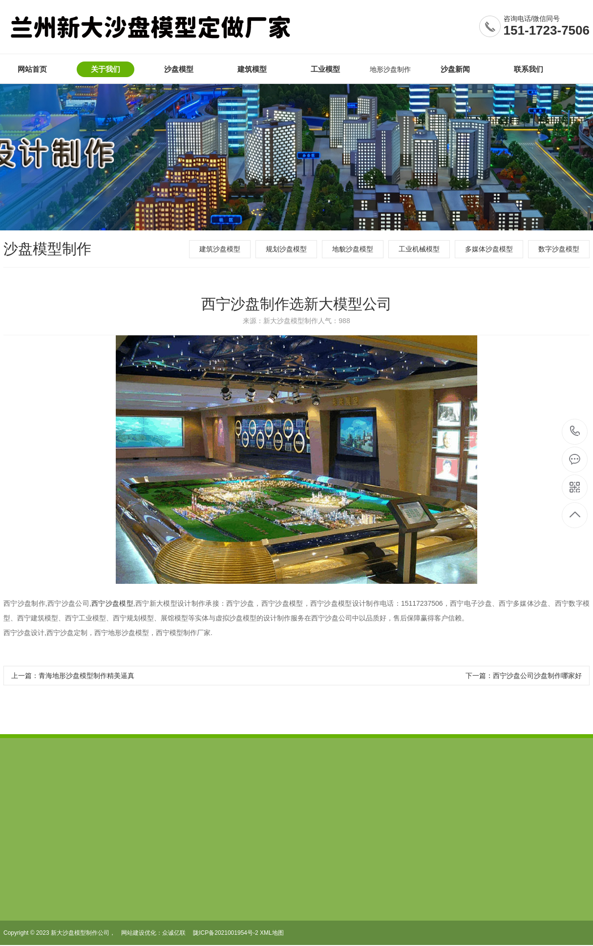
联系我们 (528, 69)
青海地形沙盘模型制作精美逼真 (86, 675)
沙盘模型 (178, 69)
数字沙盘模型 (558, 249)
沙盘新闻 (455, 69)
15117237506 (575, 431)
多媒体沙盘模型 (489, 249)
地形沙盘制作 (390, 69)
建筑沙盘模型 (219, 249)
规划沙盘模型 (286, 249)
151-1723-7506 (547, 30)
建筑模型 (252, 69)
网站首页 (32, 69)
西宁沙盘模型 (112, 603)
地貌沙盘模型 (352, 249)
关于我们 (105, 69)
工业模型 (325, 69)
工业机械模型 (419, 249)
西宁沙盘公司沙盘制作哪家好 (537, 675)
